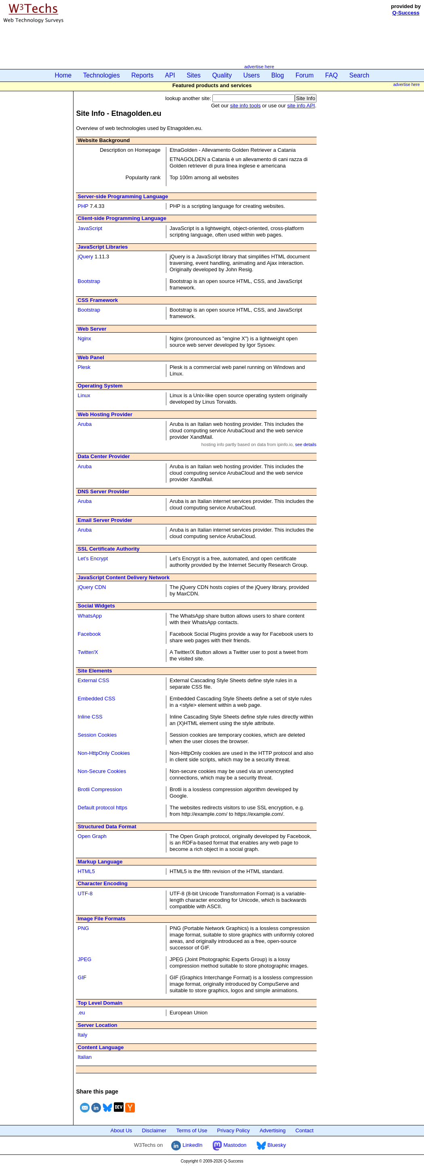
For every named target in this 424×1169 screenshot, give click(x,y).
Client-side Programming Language (122, 218)
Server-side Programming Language (123, 196)
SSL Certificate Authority (108, 549)
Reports (142, 75)
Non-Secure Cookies (102, 771)
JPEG (84, 959)
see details (306, 444)
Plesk (84, 367)
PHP (83, 206)
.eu (81, 1013)
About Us (121, 1130)
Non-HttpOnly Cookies (104, 753)
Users (251, 75)
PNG (83, 928)
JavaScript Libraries (103, 247)
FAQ (331, 75)
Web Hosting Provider (105, 414)
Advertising (272, 1130)
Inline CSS (90, 717)
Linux (84, 395)
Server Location (97, 1025)
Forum (305, 75)
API (170, 75)
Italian (85, 1057)
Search (359, 75)
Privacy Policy (233, 1130)
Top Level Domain (100, 1003)
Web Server (92, 329)
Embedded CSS (96, 699)
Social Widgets (96, 606)
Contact (305, 1130)
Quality (222, 75)
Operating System (100, 386)
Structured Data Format (107, 826)
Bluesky (271, 1145)
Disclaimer (154, 1130)
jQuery (85, 256)
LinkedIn (186, 1145)
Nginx (84, 338)
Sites (194, 75)
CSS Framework (98, 300)
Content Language (101, 1047)
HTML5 (86, 871)
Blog (277, 75)
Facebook (89, 634)
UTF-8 (85, 893)
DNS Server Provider (103, 491)
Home (63, 75)
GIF (82, 977)
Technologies (101, 75)
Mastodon (229, 1145)
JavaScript (90, 228)
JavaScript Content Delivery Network (124, 577)
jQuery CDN (92, 587)
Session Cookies (97, 735)
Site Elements (95, 671)
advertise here (259, 66)
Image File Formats (101, 919)
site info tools (245, 106)
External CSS (93, 680)
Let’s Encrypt (93, 558)
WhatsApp (90, 616)
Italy (82, 1035)
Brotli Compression (100, 789)
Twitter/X (88, 652)
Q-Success (406, 13)
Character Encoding (103, 883)
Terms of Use (192, 1130)
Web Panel (91, 357)
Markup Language (100, 862)
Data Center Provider (104, 456)
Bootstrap (89, 281)
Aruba (85, 424)
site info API (301, 106)
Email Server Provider (105, 520)
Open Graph (92, 836)
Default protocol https (102, 807)
